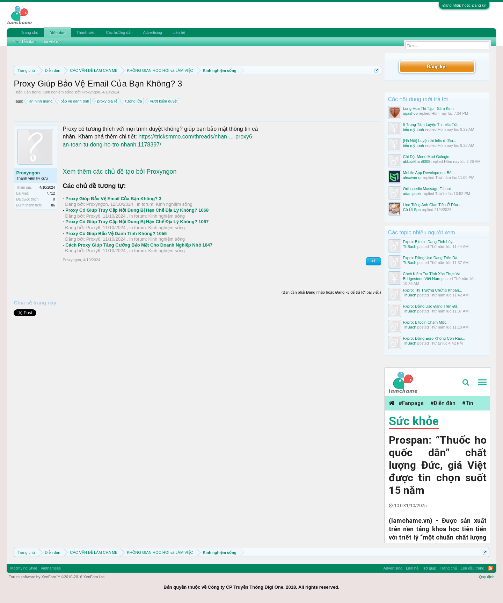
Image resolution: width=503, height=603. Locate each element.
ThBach (409, 246)
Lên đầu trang (472, 568)
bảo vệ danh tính (73, 101)
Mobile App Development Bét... (429, 173)
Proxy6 (93, 216)
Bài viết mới (52, 41)
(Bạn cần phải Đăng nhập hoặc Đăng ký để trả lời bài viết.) (331, 292)
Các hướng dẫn (119, 32)
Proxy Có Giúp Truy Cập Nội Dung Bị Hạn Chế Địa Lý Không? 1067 (137, 221)
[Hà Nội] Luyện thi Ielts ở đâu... (429, 140)
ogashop (410, 113)
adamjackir (412, 193)
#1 (373, 261)
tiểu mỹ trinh (413, 129)
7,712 (50, 193)
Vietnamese (51, 568)
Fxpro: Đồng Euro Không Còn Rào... (434, 338)
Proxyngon (91, 92)
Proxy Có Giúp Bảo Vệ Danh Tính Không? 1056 (116, 233)
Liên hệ (179, 32)
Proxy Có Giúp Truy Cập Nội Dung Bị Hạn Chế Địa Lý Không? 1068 (137, 210)
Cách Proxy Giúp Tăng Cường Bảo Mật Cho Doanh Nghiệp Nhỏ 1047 (138, 245)
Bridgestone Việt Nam (421, 279)
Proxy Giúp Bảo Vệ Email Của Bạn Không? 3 (113, 198)
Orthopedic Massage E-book (427, 189)
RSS (490, 568)
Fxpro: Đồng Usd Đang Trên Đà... (432, 258)
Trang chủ (29, 32)
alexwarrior (412, 177)
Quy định (487, 577)
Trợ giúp (429, 568)
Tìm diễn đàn (24, 41)
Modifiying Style (23, 568)
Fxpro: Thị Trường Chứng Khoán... (432, 290)
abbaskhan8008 (416, 161)
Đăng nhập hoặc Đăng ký (464, 5)
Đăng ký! (437, 66)
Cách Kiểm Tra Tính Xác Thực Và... (433, 274)
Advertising (152, 32)
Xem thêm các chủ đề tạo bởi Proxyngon (119, 171)
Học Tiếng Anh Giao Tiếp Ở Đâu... (432, 205)
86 (53, 205)
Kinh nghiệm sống (57, 92)
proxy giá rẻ (106, 101)
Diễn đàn (57, 33)
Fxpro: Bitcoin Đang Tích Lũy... (429, 242)
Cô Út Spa (412, 210)
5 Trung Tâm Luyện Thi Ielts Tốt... (432, 124)
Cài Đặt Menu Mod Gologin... (428, 156)
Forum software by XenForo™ (56, 577)
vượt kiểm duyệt (163, 101)
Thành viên (85, 32)
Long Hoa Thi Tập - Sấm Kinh (428, 108)
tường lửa (132, 101)
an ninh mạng (40, 101)
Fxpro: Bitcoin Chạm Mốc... (426, 322)
